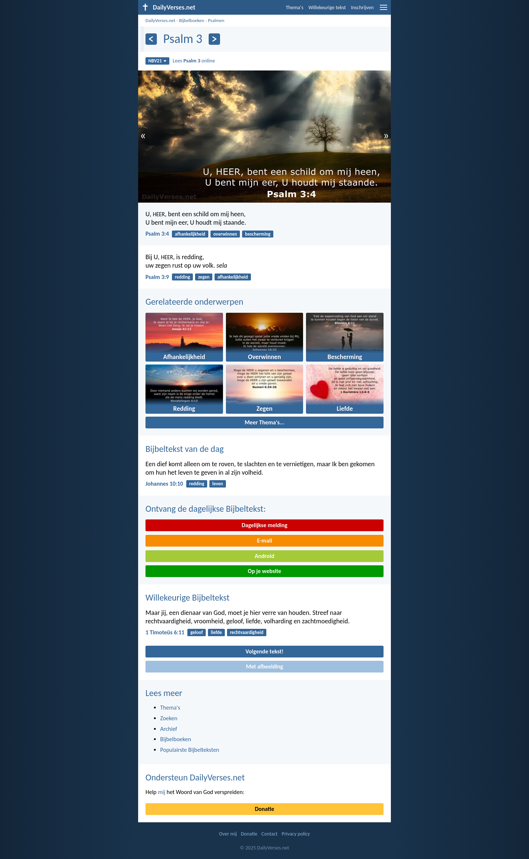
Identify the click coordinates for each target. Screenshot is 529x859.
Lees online (194, 60)
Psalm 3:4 (157, 233)
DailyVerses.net (160, 20)
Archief (168, 728)
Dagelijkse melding (265, 525)
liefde (216, 632)
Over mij (228, 834)
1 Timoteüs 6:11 (164, 632)
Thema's (294, 7)
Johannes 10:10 (164, 483)
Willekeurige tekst (327, 7)
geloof (196, 632)
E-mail (264, 540)
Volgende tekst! (264, 651)
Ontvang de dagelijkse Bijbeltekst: (205, 508)
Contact (270, 834)
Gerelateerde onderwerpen (194, 301)
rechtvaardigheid (246, 632)
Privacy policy (296, 834)
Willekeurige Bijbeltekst (187, 597)
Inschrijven (362, 7)
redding (182, 277)
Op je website (264, 571)
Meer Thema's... (264, 422)
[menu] (383, 10)
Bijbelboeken (191, 20)
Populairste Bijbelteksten (189, 749)
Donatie (264, 808)
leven (217, 483)
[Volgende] (214, 39)
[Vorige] (151, 39)
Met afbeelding (264, 666)
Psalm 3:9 (157, 276)
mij (161, 792)
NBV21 (157, 61)
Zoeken (168, 718)
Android (264, 555)
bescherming (257, 234)
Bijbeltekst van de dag (184, 448)
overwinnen (225, 234)
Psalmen (216, 20)
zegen (203, 277)
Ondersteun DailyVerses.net (195, 777)
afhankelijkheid (190, 234)
